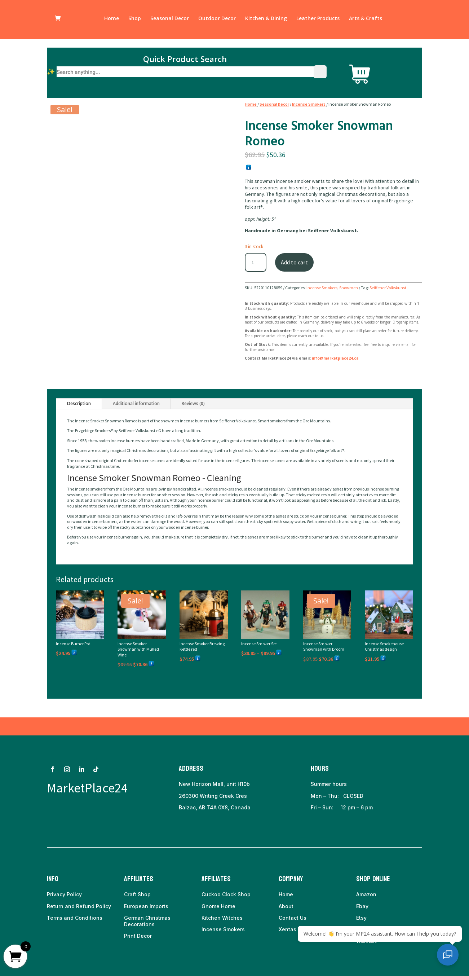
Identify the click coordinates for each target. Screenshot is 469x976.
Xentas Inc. (293, 929)
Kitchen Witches (222, 918)
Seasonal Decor (169, 21)
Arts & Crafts (365, 21)
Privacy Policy (64, 894)
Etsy (361, 918)
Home (111, 21)
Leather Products (318, 21)
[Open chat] (451, 958)
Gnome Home (218, 906)
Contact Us (292, 918)
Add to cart (294, 262)
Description (79, 403)
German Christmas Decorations (147, 921)
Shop (134, 21)
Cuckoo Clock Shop (226, 894)
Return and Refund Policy (79, 906)
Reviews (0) (193, 403)
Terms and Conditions (74, 918)
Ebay (362, 906)
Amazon (366, 894)
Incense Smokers (309, 104)
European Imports (146, 906)
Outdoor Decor (217, 21)
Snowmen (348, 287)
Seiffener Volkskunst (388, 287)
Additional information (136, 403)
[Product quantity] (255, 262)
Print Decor (138, 936)
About (286, 906)
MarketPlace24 (87, 788)
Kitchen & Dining (266, 21)
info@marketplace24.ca (335, 358)
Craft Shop (137, 894)
